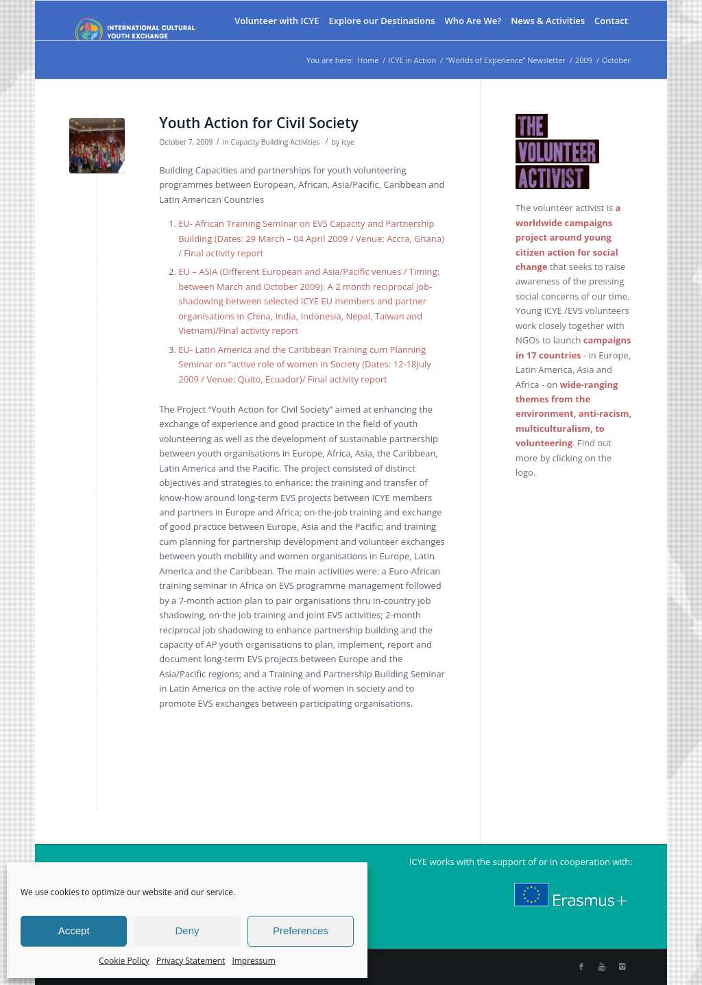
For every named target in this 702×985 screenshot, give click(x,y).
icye (347, 142)
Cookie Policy (124, 960)
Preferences (300, 930)
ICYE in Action (412, 60)
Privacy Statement (191, 960)
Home (367, 60)
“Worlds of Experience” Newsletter (506, 60)
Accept (74, 930)
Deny (187, 930)
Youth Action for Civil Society (259, 122)
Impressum (253, 960)
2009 (583, 60)
